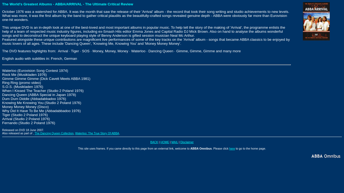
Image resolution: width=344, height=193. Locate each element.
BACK (154, 142)
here (232, 148)
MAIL (174, 142)
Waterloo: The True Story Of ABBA (97, 133)
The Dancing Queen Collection (54, 133)
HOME (164, 142)
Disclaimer (187, 142)
